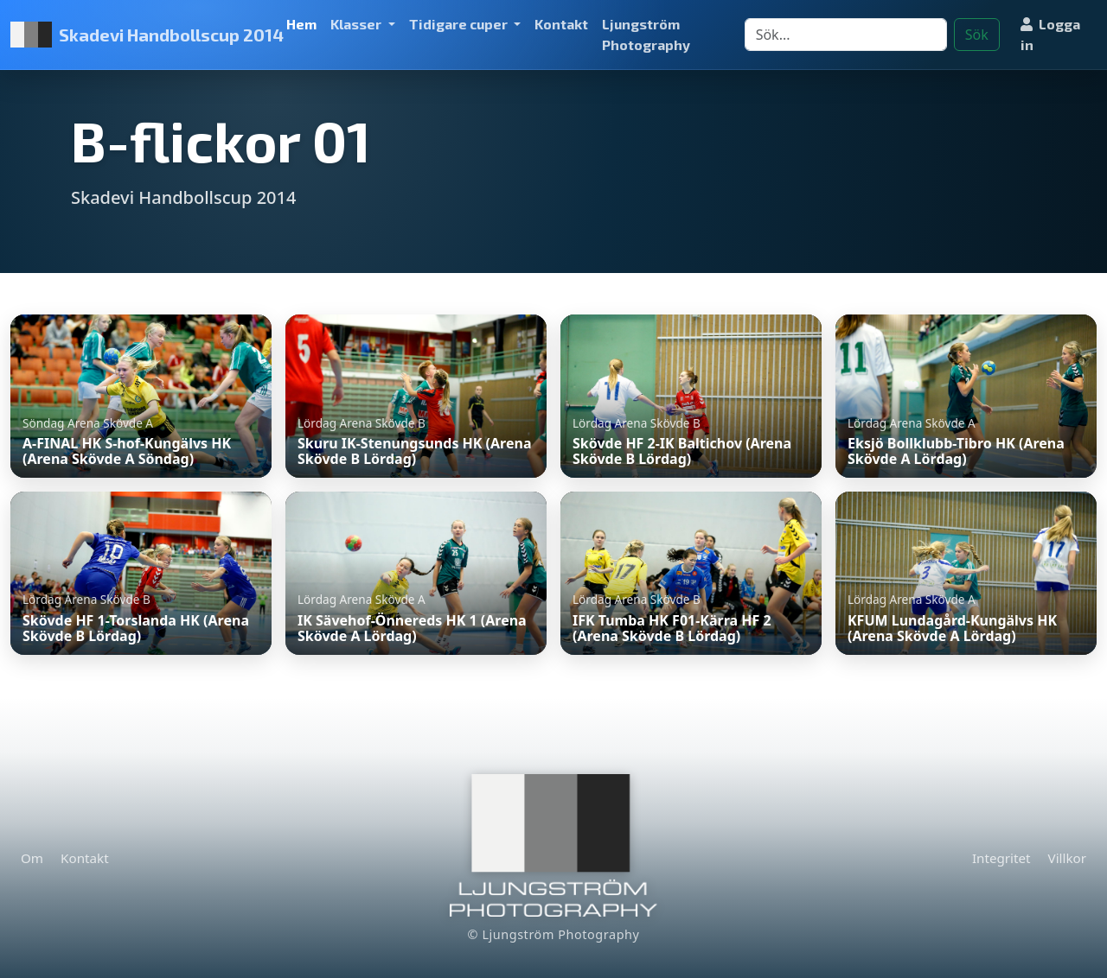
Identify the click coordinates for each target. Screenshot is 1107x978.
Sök (977, 34)
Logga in (1050, 34)
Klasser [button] (357, 24)
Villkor (1067, 858)
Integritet (1001, 858)
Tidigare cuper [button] (459, 24)
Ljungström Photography (646, 34)
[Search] (846, 34)
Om (32, 858)
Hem (301, 24)
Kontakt (561, 24)
